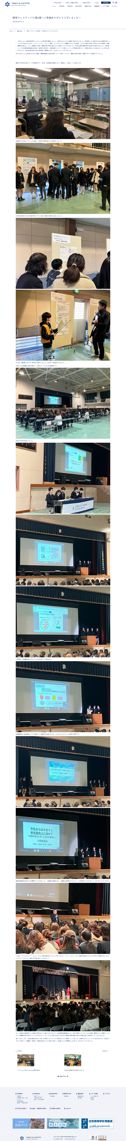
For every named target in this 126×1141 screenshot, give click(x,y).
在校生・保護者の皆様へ (74, 3)
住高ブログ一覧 (63, 1071)
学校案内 (63, 7)
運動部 (92, 1093)
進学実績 (80, 1093)
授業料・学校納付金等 (22, 1097)
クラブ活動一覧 (94, 1091)
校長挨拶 (19, 1091)
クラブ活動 (107, 7)
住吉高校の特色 (38, 1093)
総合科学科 (80, 7)
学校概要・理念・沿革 (22, 1093)
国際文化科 (89, 7)
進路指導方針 (81, 1091)
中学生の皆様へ (59, 3)
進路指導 (98, 7)
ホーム (56, 7)
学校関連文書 (20, 1096)
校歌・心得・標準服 (39, 1094)
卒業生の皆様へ (88, 3)
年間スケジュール (38, 1091)
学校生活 (71, 7)
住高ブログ (20, 31)
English (98, 3)
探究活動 (107, 3)
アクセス (116, 7)
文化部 (92, 1094)
